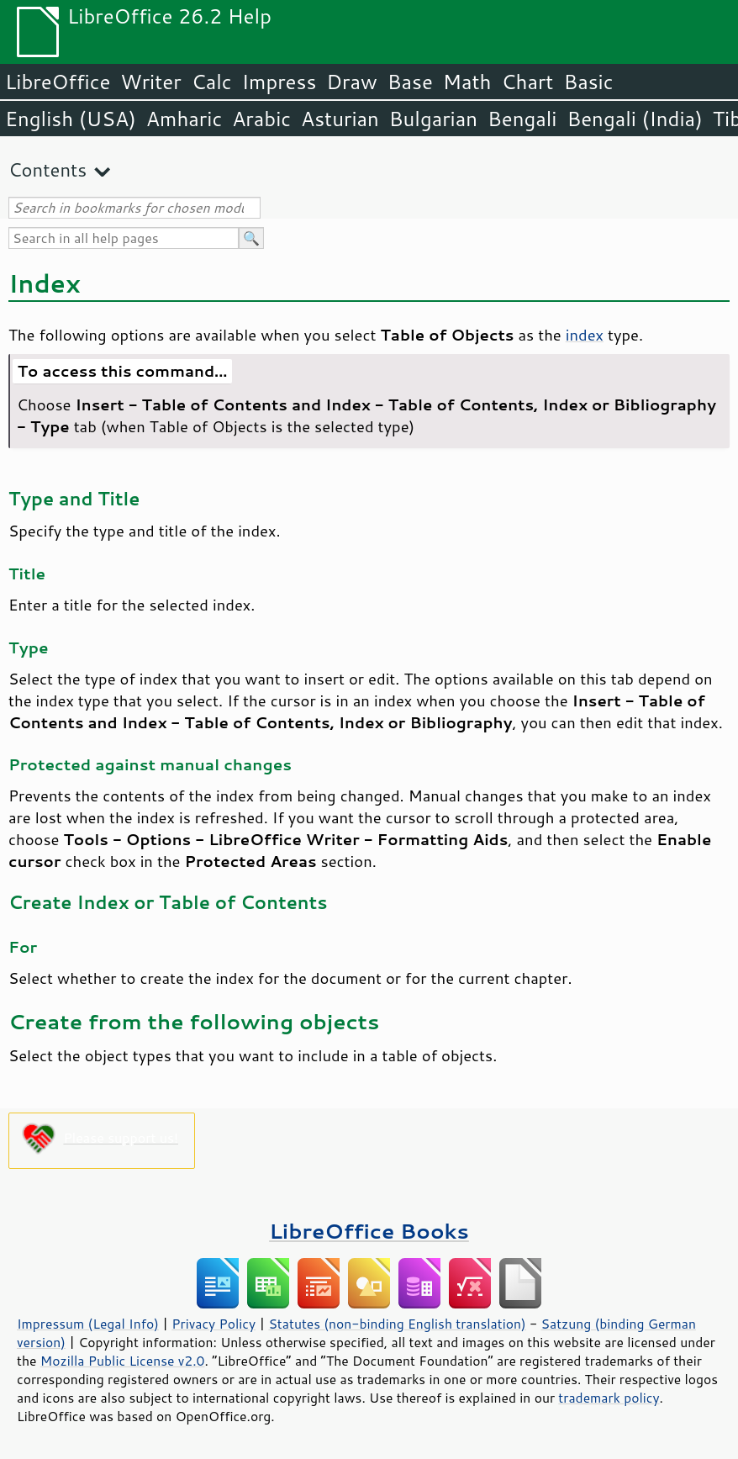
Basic (588, 81)
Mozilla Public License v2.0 (122, 1360)
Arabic (261, 118)
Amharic (184, 118)
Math (467, 81)
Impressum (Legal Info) (88, 1323)
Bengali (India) (635, 118)
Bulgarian (433, 118)
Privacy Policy (213, 1323)
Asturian (340, 118)
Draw (351, 81)
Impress (279, 81)
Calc (212, 81)
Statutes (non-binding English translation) (396, 1323)
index (585, 335)
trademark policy (608, 1397)
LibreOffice (57, 81)
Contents (47, 169)
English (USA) (70, 118)
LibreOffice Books (369, 1230)
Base (410, 81)
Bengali (522, 118)
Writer (150, 81)
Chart (527, 81)
